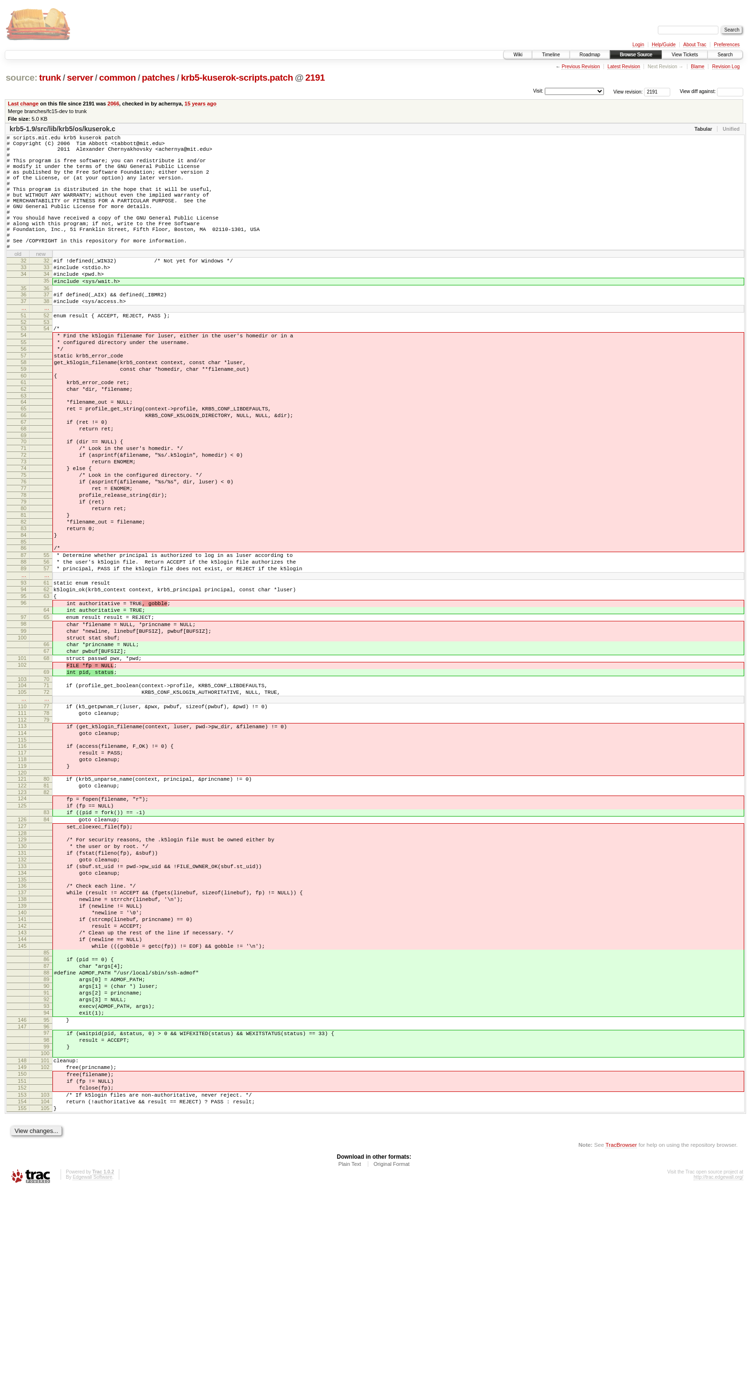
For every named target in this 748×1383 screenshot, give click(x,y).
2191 (315, 78)
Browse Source (636, 54)
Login (638, 44)
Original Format (392, 1357)
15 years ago (201, 103)
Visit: (538, 91)
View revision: (628, 91)
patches (158, 78)
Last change (23, 103)
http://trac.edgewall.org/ (718, 1370)
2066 (113, 103)
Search (725, 54)
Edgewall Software (92, 1370)
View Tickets (685, 54)
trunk (50, 78)
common (117, 78)
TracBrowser (621, 1338)
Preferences (727, 44)
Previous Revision (580, 66)
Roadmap (590, 54)
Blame (697, 66)
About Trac (694, 44)
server (80, 78)
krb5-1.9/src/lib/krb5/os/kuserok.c (62, 129)
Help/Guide (663, 44)
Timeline (551, 54)
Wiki (517, 54)
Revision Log (726, 66)
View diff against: (711, 91)
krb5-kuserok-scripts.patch (237, 78)
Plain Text (349, 1357)
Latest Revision (623, 66)
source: (21, 78)
